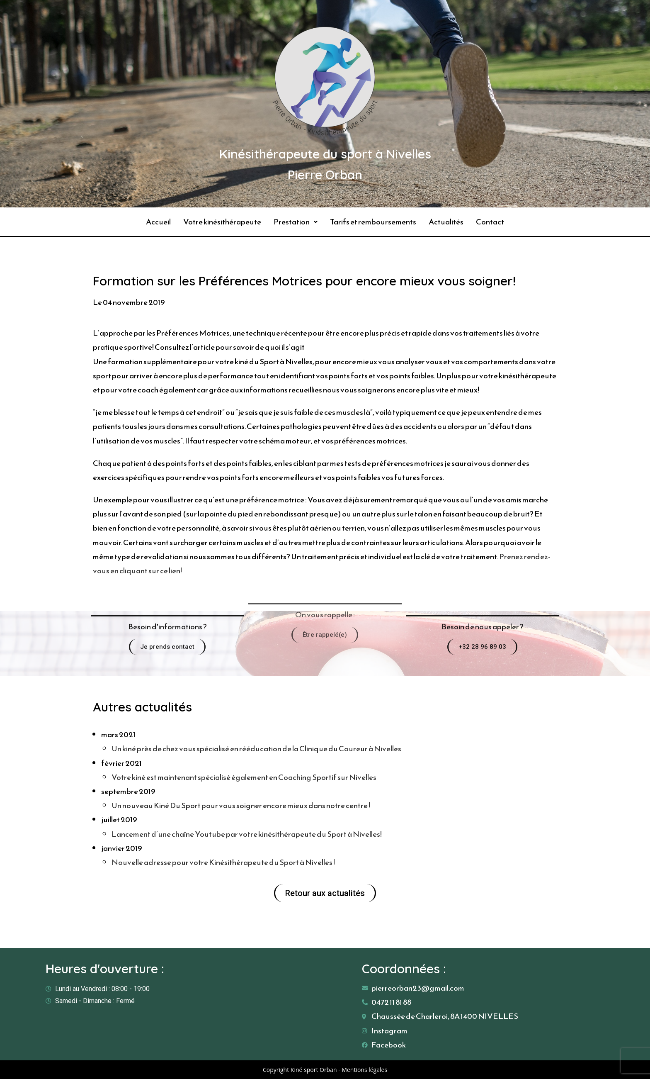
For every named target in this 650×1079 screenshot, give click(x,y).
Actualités (446, 222)
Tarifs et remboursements (373, 222)
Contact (490, 222)
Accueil (158, 222)
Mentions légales (364, 1070)
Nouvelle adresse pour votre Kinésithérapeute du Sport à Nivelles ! (223, 862)
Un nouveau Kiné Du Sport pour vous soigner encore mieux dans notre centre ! (241, 805)
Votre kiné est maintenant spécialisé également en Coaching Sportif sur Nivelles (244, 777)
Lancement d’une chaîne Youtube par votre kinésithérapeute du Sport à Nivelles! (247, 834)
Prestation (296, 222)
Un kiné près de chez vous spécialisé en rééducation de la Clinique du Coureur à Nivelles (256, 749)
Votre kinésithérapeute (222, 222)
